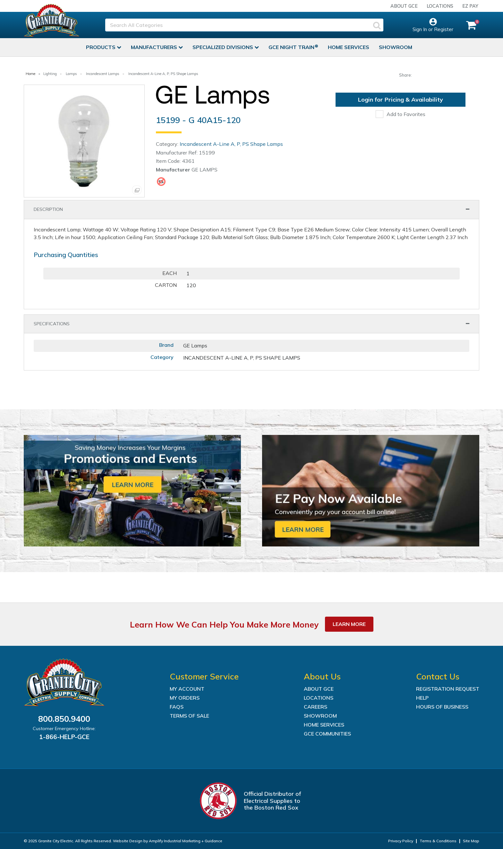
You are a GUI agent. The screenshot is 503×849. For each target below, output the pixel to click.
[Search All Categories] (244, 25)
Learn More (349, 624)
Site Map (471, 840)
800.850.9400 (64, 718)
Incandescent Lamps (102, 73)
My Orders (185, 698)
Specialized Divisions (223, 47)
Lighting (50, 73)
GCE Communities (327, 733)
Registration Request (447, 689)
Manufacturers (154, 47)
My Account (187, 689)
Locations (440, 6)
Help (422, 698)
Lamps (71, 73)
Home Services (348, 47)
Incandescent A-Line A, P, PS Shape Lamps (163, 73)
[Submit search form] (377, 25)
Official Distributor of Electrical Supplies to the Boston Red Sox (272, 800)
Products (101, 47)
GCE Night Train (292, 47)
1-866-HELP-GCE (64, 737)
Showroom (395, 47)
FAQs (176, 706)
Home (30, 73)
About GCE (404, 6)
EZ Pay (470, 6)
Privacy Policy (400, 840)
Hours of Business (442, 706)
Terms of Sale (189, 715)
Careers (315, 706)
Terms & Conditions (438, 840)
